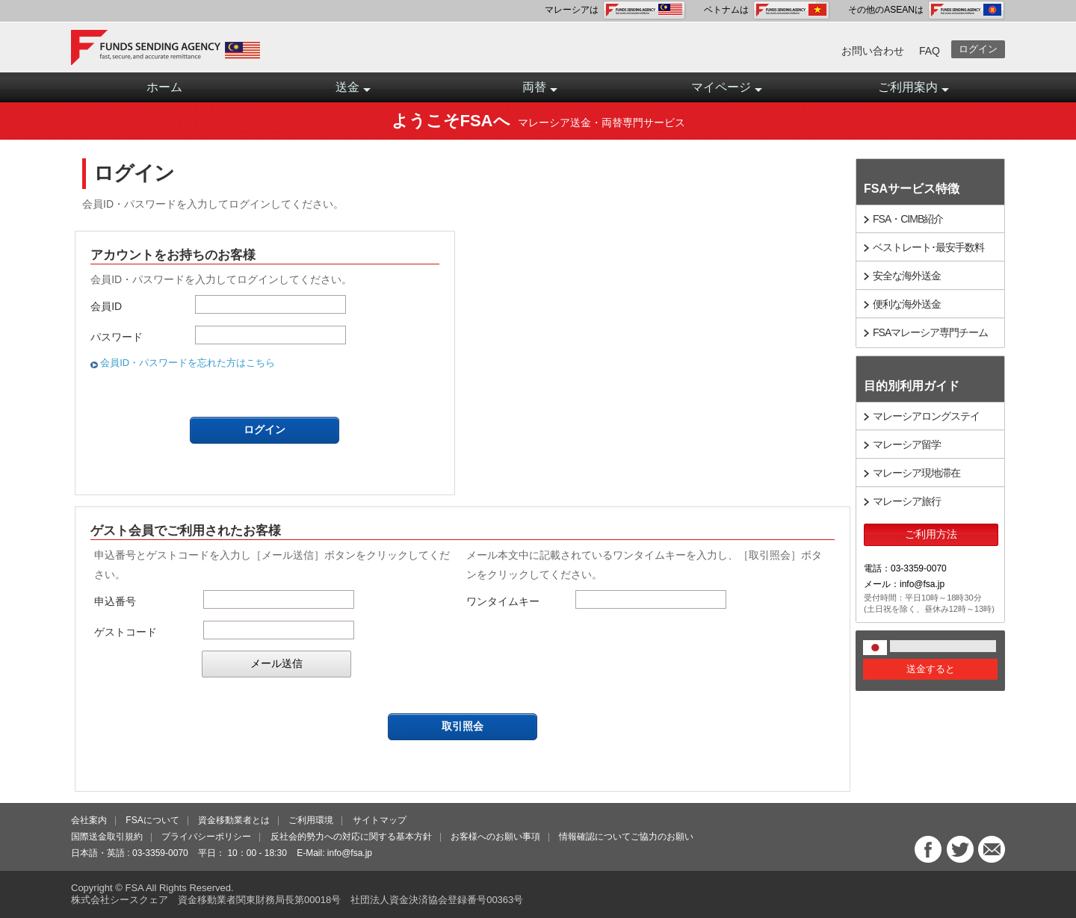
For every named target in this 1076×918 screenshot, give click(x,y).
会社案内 (89, 820)
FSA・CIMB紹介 (908, 219)
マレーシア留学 (907, 444)
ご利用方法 (931, 534)
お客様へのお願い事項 (495, 836)
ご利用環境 (310, 820)
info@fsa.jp (349, 853)
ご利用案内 (913, 91)
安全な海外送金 (907, 276)
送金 (353, 91)
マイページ (726, 91)
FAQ (929, 51)
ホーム (164, 87)
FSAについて (152, 820)
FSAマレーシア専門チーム (930, 332)
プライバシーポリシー (206, 836)
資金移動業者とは (234, 820)
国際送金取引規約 (107, 836)
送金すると (930, 668)
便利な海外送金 (907, 304)
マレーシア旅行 (907, 501)
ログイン (978, 49)
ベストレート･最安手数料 (928, 247)
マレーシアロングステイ (926, 416)
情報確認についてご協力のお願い (626, 836)
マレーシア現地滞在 (916, 473)
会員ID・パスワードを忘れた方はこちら (187, 362)
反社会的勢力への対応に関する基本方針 (351, 836)
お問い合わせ (872, 51)
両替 (539, 91)
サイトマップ (379, 820)
